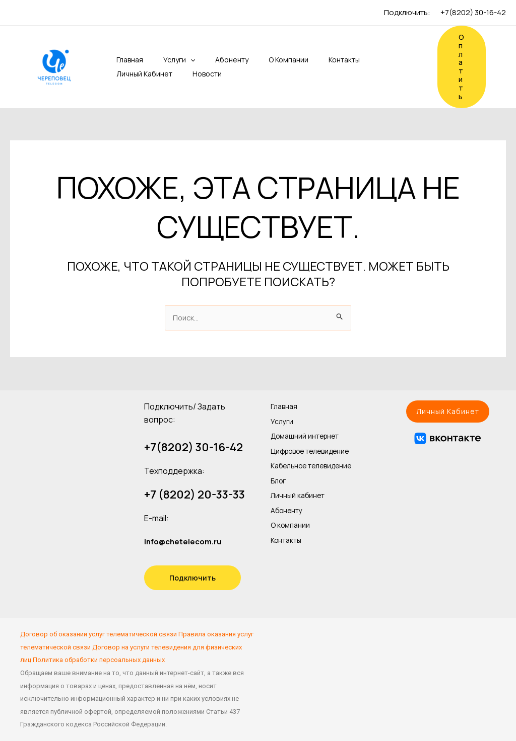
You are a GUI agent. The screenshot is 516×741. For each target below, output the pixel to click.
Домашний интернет (310, 432)
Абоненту (213, 59)
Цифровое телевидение (297, 452)
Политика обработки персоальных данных (99, 660)
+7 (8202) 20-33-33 (194, 495)
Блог (280, 496)
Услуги (165, 60)
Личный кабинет (134, 73)
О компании (266, 59)
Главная (119, 59)
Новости (193, 73)
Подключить (192, 578)
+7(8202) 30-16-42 (473, 12)
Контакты (318, 59)
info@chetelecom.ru (185, 541)
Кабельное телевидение (297, 477)
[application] (176, 60)
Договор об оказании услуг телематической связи (98, 634)
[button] (447, 411)
